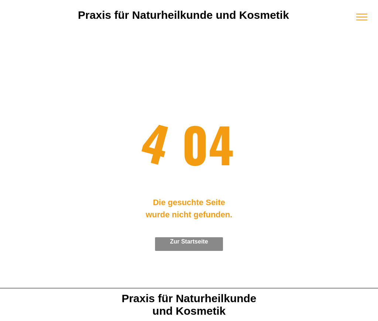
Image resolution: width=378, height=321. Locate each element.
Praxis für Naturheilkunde (188, 298)
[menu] (361, 17)
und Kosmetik (189, 311)
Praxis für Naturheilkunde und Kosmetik (183, 15)
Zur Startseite (189, 241)
